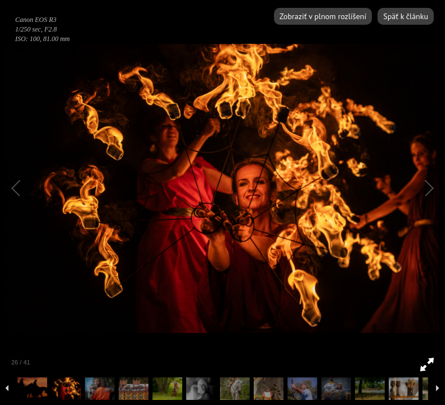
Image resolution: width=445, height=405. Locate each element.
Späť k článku (405, 16)
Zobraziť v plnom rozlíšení (323, 16)
